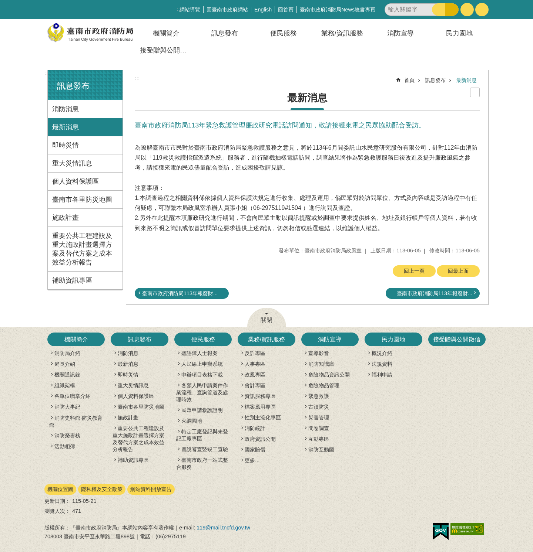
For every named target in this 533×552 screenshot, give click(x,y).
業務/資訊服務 (342, 33)
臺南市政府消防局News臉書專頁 (337, 10)
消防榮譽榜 (67, 436)
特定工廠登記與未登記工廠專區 (202, 435)
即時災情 (65, 145)
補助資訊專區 (72, 280)
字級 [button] (467, 9)
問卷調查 (318, 428)
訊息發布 (224, 33)
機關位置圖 (60, 489)
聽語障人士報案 (199, 353)
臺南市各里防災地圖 (82, 199)
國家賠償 (255, 450)
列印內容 (475, 92)
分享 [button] (482, 9)
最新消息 (65, 127)
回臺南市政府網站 (227, 10)
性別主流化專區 (263, 417)
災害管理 (318, 417)
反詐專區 (255, 353)
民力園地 (459, 33)
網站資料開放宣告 (151, 489)
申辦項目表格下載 (202, 375)
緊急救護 (318, 396)
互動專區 (318, 439)
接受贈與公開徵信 (166, 50)
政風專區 (255, 375)
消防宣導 (400, 33)
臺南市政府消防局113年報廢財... (180, 293)
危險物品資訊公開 (329, 375)
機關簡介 (166, 33)
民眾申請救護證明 (202, 410)
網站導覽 (190, 10)
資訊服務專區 (260, 396)
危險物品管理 (323, 385)
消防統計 (255, 428)
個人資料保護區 (75, 181)
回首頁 (286, 10)
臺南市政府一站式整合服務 (202, 463)
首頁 (409, 80)
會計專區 (255, 385)
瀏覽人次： (57, 511)
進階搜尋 (452, 9)
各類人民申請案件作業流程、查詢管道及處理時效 (202, 392)
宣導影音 (318, 353)
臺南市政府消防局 (90, 32)
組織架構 (64, 385)
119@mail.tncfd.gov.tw (223, 528)
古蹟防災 (318, 407)
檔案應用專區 (260, 407)
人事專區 (255, 364)
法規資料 (382, 364)
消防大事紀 (67, 407)
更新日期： (57, 501)
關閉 (266, 320)
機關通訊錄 (67, 375)
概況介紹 (382, 353)
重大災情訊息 (72, 163)
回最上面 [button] (458, 271)
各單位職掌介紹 (72, 396)
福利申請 (382, 375)
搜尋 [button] (438, 9)
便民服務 (283, 33)
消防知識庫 (321, 364)
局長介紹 (64, 364)
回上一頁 (414, 271)
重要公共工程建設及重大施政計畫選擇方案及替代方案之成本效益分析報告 (82, 249)
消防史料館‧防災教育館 (76, 421)
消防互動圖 (321, 450)
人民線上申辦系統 (202, 364)
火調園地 (191, 421)
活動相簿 (64, 446)
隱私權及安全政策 (102, 489)
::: (46, 73)
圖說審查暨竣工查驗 (204, 449)
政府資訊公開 (260, 439)
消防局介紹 (67, 353)
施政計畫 (65, 217)
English (263, 10)
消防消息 (65, 109)
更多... (252, 460)
